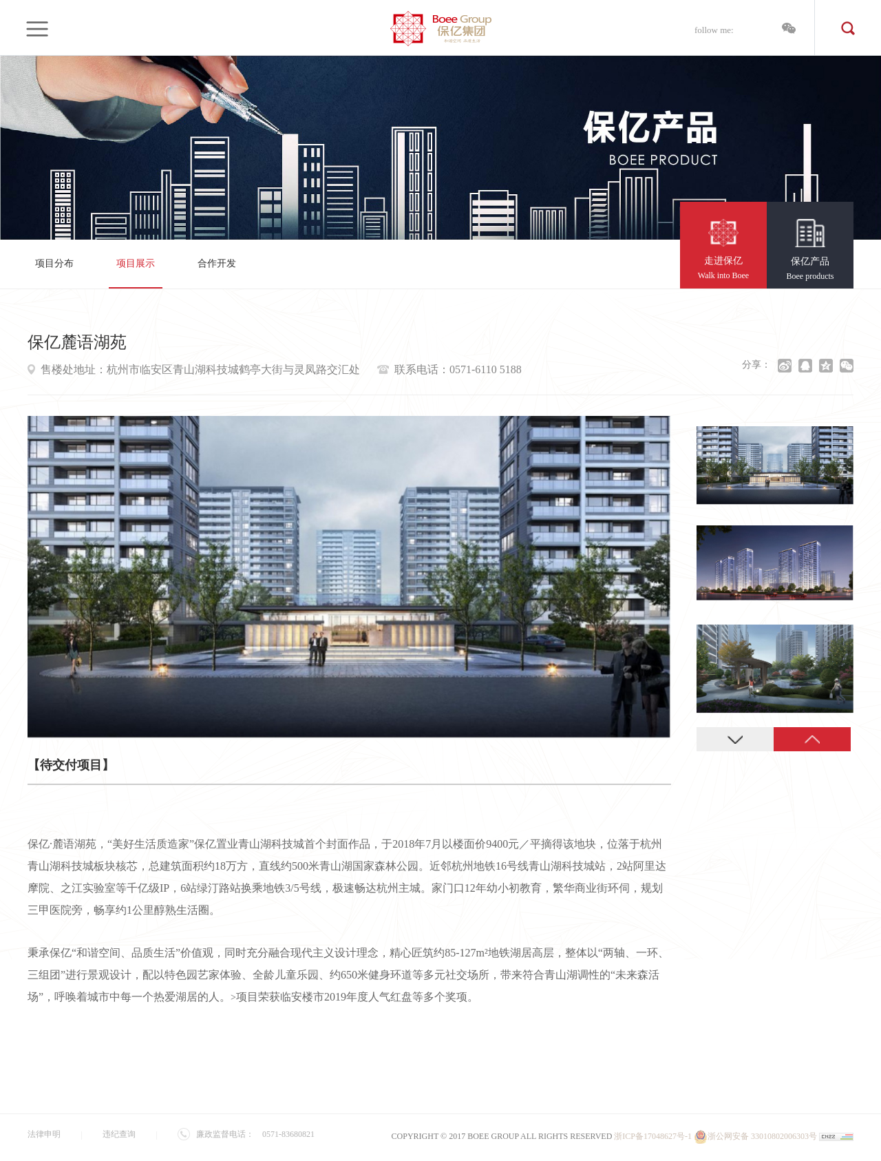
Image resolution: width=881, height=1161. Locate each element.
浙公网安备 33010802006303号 (755, 1136)
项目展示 (135, 263)
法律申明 (44, 1134)
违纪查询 (119, 1134)
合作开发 (217, 263)
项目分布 (54, 263)
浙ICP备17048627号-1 (653, 1136)
